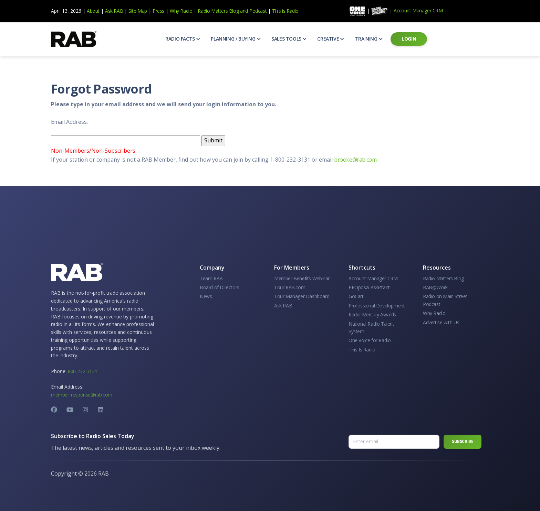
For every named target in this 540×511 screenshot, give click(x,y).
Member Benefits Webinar (302, 278)
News (206, 296)
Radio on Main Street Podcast (445, 300)
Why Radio (181, 11)
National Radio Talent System (371, 327)
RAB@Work (435, 287)
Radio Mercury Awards (372, 314)
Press (158, 11)
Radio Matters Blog (218, 11)
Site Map (137, 11)
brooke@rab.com (355, 159)
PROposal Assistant (369, 287)
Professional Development (377, 305)
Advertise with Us (441, 322)
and (244, 11)
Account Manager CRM (418, 10)
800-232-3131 (82, 371)
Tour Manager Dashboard (301, 296)
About (93, 11)
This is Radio (285, 11)
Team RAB (211, 278)
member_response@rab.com (81, 394)
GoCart (356, 296)
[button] (182, 38)
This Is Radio (362, 349)
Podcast (258, 11)
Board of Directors (219, 287)
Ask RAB (114, 11)
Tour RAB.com (289, 287)
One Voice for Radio (370, 340)
